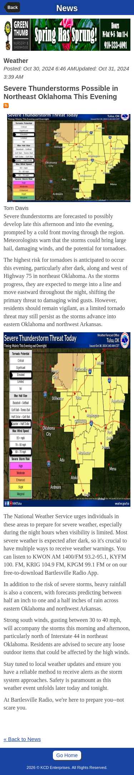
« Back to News (22, 739)
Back (13, 7)
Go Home (67, 755)
